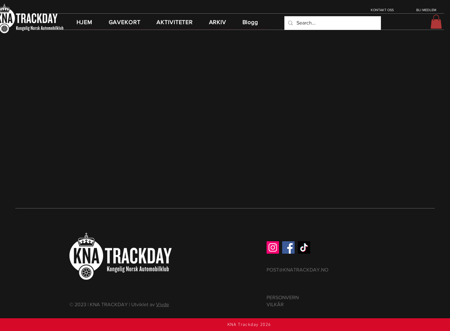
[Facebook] (288, 247)
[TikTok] (304, 247)
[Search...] (332, 23)
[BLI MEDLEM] (427, 10)
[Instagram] (273, 247)
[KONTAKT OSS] (382, 10)
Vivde (162, 304)
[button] (436, 22)
